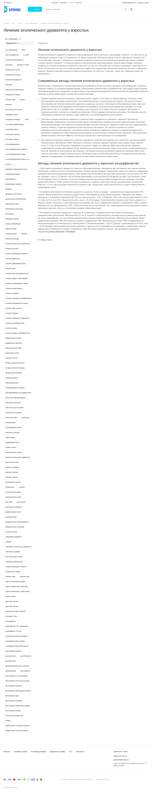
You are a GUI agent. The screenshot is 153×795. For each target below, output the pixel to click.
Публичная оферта (102, 779)
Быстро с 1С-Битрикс (137, 779)
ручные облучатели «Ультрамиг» (62, 232)
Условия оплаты (20, 752)
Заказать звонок (143, 3)
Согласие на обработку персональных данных (76, 779)
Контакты (80, 752)
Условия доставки (38, 752)
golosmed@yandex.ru (121, 760)
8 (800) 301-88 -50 (128, 3)
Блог (71, 752)
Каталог (7, 752)
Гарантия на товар (57, 752)
